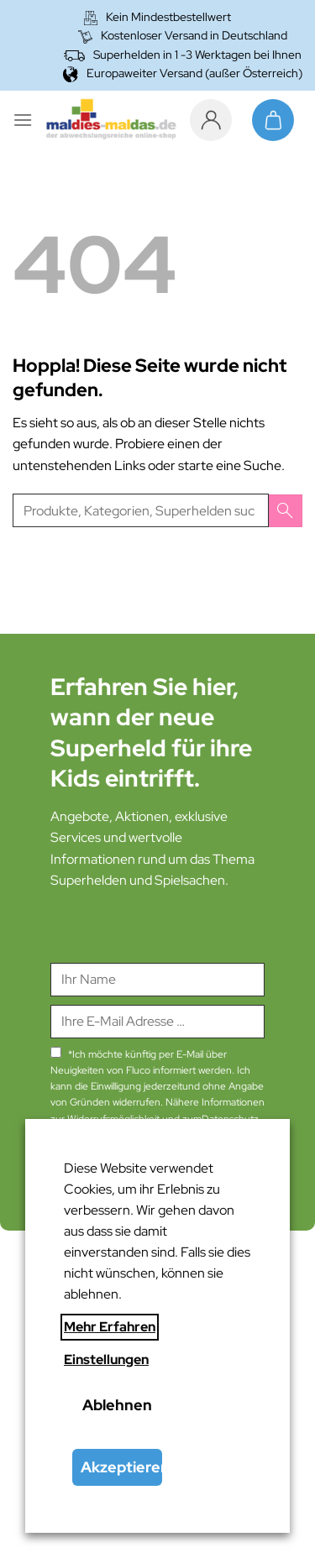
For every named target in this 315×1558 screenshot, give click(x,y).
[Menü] (23, 119)
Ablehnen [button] (117, 1404)
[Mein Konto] (215, 120)
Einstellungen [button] (106, 1359)
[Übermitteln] (285, 510)
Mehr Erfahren (109, 1327)
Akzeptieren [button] (121, 1467)
